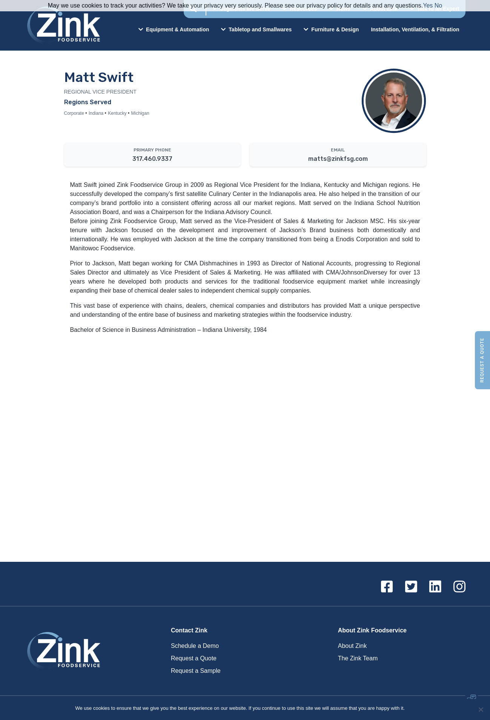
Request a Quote (482, 360)
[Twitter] (411, 587)
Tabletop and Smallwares (256, 29)
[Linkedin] (435, 587)
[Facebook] (387, 587)
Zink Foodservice (62, 25)
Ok (412, 708)
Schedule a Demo (195, 646)
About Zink (352, 646)
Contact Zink (189, 630)
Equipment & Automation (173, 29)
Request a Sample (196, 671)
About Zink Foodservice (372, 630)
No (438, 5)
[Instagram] (459, 587)
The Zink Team (358, 658)
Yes (428, 5)
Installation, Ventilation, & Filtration (415, 29)
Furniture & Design (331, 29)
